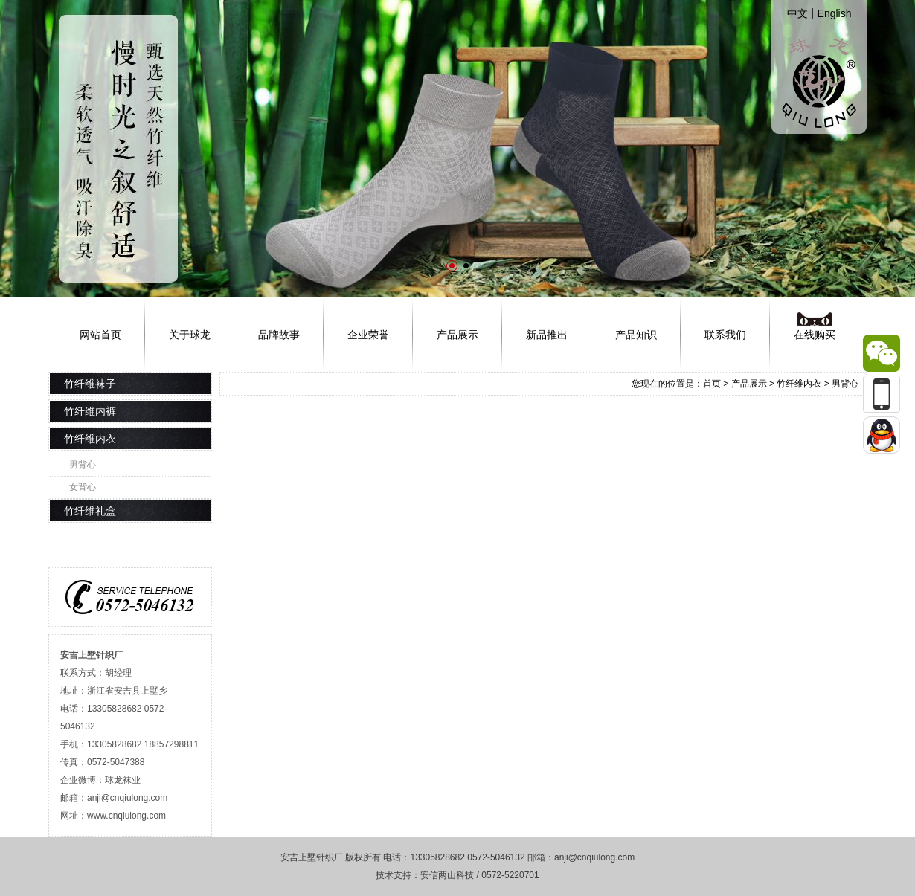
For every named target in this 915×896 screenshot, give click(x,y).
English (835, 13)
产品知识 (636, 335)
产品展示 (457, 335)
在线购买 (814, 335)
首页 (712, 383)
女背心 (82, 487)
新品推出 (547, 335)
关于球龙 (190, 335)
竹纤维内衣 (799, 383)
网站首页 (100, 335)
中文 (797, 13)
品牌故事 (279, 335)
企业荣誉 (368, 335)
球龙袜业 (123, 780)
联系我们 (725, 335)
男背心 (82, 465)
